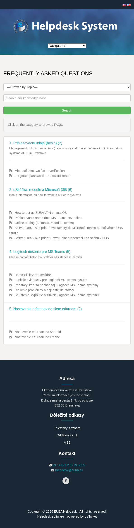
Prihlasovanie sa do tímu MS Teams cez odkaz (48, 218)
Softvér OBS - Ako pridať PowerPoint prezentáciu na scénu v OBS (62, 238)
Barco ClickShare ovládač (33, 275)
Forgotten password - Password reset (42, 176)
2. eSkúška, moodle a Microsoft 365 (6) (40, 190)
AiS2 (67, 442)
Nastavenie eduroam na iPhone (37, 337)
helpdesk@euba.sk (68, 470)
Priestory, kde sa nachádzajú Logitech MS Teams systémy (56, 285)
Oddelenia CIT (67, 435)
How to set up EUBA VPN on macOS (41, 212)
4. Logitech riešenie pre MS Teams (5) (39, 252)
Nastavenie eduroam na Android (38, 332)
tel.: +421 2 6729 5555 (68, 465)
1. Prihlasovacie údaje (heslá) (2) (35, 143)
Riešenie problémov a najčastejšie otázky (44, 290)
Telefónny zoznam (67, 428)
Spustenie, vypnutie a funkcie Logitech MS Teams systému (57, 295)
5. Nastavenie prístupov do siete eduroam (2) (45, 309)
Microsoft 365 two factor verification (40, 171)
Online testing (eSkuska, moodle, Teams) (44, 223)
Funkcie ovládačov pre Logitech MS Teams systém (51, 280)
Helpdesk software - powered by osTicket (67, 516)
